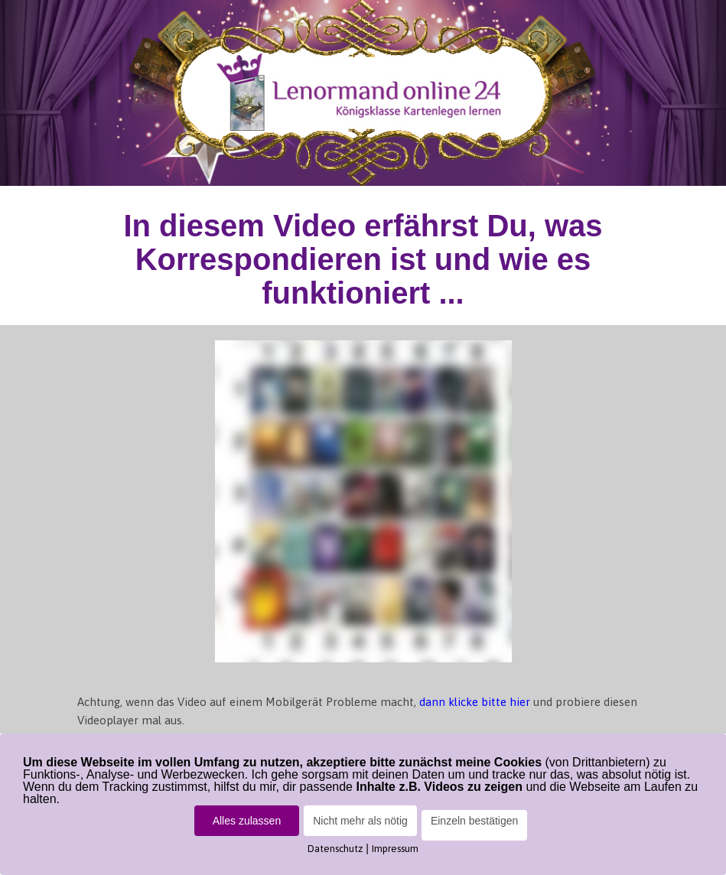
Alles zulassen (247, 821)
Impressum (395, 848)
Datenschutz (335, 848)
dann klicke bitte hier (476, 701)
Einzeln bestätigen (474, 821)
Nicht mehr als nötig (360, 821)
